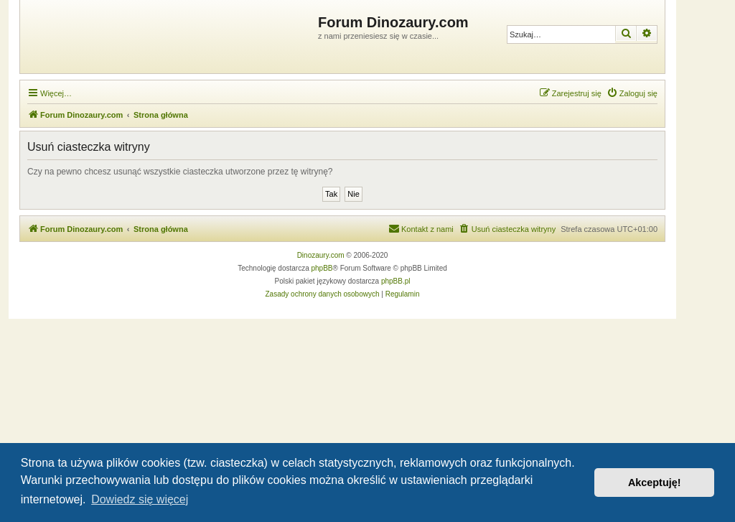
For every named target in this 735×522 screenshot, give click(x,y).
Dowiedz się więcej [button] (139, 499)
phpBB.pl (396, 281)
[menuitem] (632, 93)
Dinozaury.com (321, 255)
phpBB (322, 268)
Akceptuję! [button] (654, 482)
